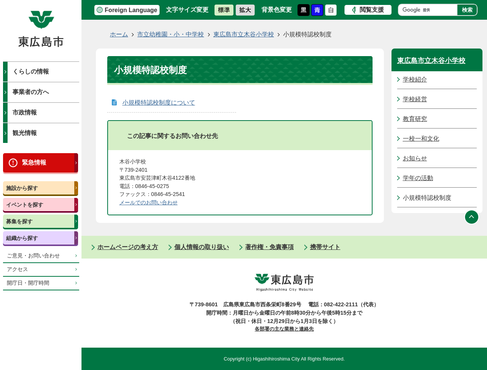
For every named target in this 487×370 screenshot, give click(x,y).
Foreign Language (131, 10)
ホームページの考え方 (127, 247)
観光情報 (25, 133)
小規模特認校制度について (158, 102)
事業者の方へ (31, 92)
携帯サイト (325, 247)
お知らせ (415, 158)
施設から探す (22, 188)
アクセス (17, 269)
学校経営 (415, 99)
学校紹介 (415, 79)
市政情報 (25, 112)
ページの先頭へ (471, 216)
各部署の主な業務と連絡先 (284, 329)
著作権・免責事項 (269, 247)
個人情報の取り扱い (201, 247)
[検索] (429, 10)
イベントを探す (24, 205)
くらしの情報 (31, 71)
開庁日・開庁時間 (28, 283)
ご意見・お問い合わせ (33, 256)
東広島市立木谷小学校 (243, 34)
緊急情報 (34, 162)
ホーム (119, 34)
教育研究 (415, 119)
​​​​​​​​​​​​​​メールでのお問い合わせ (148, 202)
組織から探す (22, 238)
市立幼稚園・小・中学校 (170, 34)
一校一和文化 (421, 138)
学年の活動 (418, 178)
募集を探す (19, 221)
